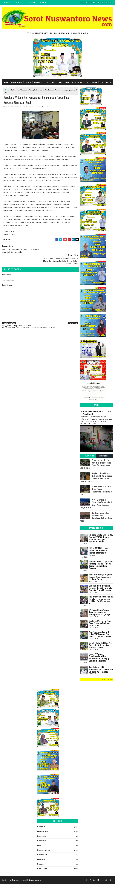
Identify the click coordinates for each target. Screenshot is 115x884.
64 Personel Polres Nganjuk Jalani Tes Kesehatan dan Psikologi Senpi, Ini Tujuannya (99, 612)
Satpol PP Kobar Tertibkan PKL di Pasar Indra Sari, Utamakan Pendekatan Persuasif (100, 645)
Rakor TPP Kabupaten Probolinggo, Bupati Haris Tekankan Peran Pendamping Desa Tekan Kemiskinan (99, 657)
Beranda (19, 2)
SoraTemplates (13, 880)
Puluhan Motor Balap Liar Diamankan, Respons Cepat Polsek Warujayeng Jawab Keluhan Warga (95, 464)
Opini (67, 82)
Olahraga (43, 841)
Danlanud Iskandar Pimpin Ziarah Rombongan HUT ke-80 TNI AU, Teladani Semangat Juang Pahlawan (101, 565)
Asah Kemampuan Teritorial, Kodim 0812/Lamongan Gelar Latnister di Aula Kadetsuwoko (100, 634)
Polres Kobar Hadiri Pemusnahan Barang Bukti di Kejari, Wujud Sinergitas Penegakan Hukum (96, 503)
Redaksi (43, 2)
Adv (60, 82)
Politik (41, 864)
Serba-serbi (48, 106)
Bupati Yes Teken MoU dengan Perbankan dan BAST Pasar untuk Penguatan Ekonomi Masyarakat (100, 588)
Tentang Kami (31, 2)
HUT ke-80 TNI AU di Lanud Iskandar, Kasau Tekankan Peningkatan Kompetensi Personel (99, 551)
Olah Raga (52, 82)
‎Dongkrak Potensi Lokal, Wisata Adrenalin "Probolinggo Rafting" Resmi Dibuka (96, 517)
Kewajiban (8, 2)
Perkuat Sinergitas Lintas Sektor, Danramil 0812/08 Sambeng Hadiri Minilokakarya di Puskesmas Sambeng (101, 538)
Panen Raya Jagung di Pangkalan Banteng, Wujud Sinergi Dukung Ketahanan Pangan (100, 577)
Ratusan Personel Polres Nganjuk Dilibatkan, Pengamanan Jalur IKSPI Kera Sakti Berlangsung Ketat (101, 600)
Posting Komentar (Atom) (21, 317)
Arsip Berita (104, 456)
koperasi (42, 836)
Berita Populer (87, 456)
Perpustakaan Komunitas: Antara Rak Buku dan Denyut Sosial (95, 413)
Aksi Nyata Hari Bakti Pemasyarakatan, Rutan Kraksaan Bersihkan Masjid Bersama (101, 669)
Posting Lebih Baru (9, 314)
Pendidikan (92, 82)
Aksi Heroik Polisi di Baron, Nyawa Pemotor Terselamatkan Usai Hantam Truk (96, 490)
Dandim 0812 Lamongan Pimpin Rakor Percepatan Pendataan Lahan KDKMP (100, 623)
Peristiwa (104, 82)
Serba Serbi (16, 82)
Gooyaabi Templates (35, 880)
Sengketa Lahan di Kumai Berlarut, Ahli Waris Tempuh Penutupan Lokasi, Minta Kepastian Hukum (96, 477)
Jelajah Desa (39, 82)
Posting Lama (71, 314)
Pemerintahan (78, 82)
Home (6, 82)
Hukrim (28, 82)
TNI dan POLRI (10, 88)
